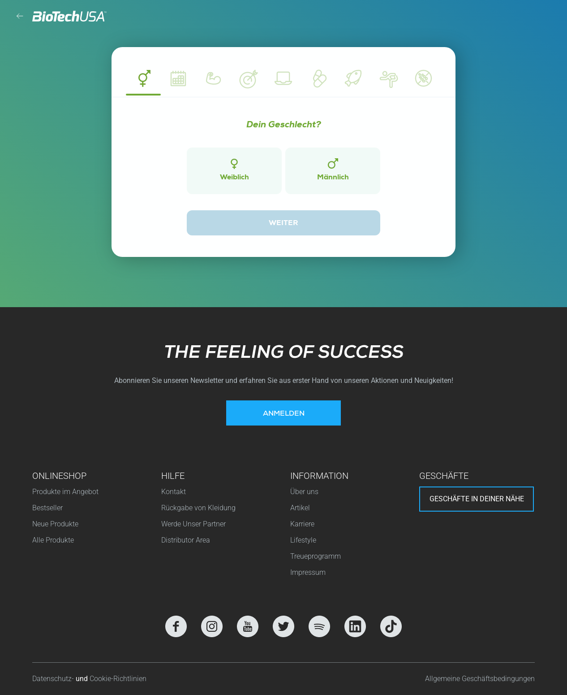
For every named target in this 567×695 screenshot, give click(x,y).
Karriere (302, 524)
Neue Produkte (55, 524)
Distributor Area (185, 540)
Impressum (308, 572)
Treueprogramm (315, 556)
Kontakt (173, 491)
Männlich (333, 170)
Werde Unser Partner (193, 524)
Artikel (300, 508)
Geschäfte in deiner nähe (477, 499)
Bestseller (47, 508)
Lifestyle (303, 540)
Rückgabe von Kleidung (198, 508)
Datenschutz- (54, 678)
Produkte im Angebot (65, 491)
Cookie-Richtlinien (118, 678)
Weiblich (234, 170)
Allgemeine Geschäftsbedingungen (480, 678)
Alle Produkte (53, 540)
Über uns (304, 491)
